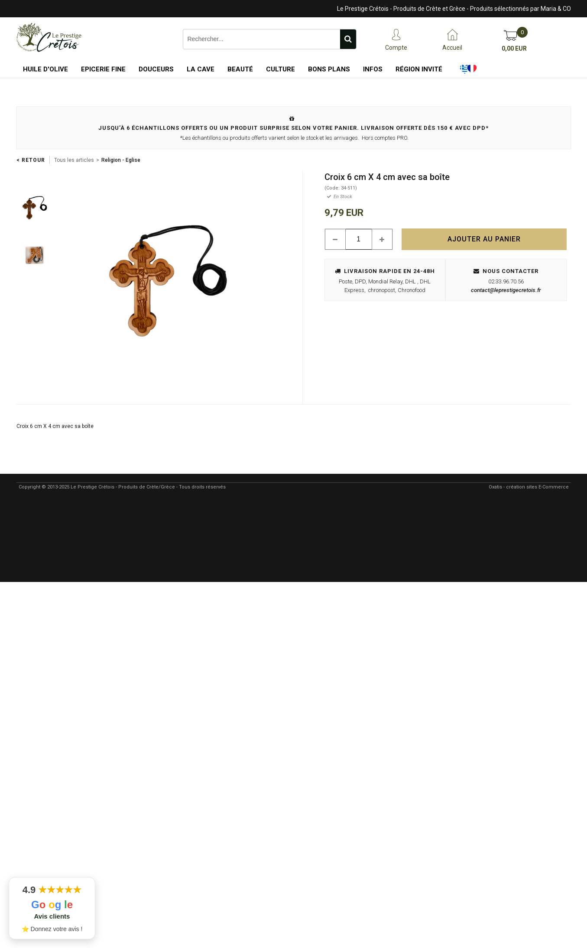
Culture (280, 69)
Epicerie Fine (103, 69)
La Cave (200, 69)
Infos (373, 69)
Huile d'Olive (45, 69)
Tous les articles (74, 160)
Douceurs (156, 69)
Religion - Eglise (120, 160)
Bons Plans (329, 69)
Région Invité (419, 69)
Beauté (240, 69)
